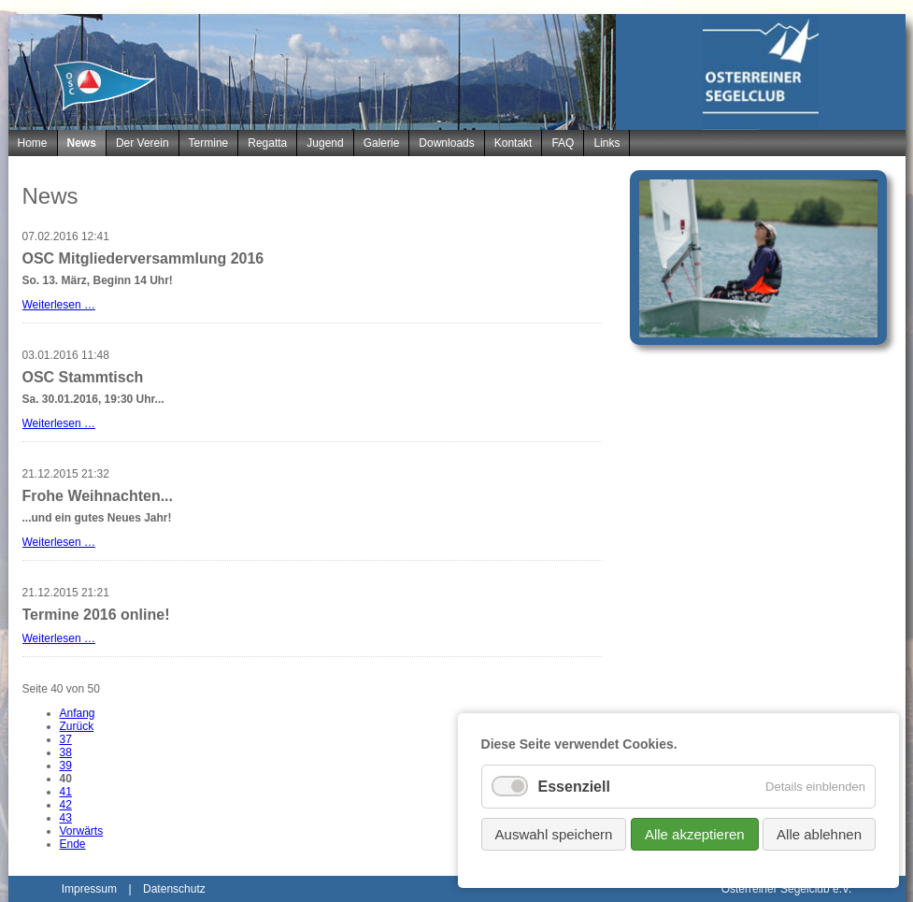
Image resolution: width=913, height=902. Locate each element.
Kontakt (513, 143)
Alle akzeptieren (695, 834)
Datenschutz (174, 888)
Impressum (89, 888)
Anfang (77, 713)
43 (66, 817)
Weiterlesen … (58, 304)
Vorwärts (82, 831)
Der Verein (142, 143)
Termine (209, 143)
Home (33, 143)
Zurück (77, 726)
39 (66, 765)
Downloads (446, 143)
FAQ (562, 143)
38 (66, 752)
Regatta (267, 143)
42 (66, 804)
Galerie (382, 143)
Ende (73, 844)
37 (66, 739)
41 (66, 791)
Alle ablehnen (819, 834)
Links (606, 143)
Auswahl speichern (554, 834)
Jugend (325, 143)
